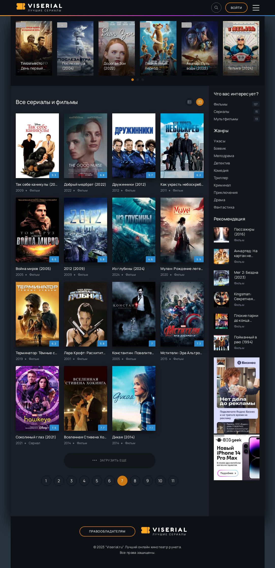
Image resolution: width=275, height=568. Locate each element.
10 (160, 481)
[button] (132, 79)
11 (173, 481)
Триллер (221, 177)
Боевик (220, 148)
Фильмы (221, 104)
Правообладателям (107, 531)
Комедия (221, 170)
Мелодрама (224, 155)
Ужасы (219, 141)
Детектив (222, 163)
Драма (219, 199)
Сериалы (221, 111)
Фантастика (224, 207)
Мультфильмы (226, 118)
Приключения (226, 192)
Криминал (222, 185)
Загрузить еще (109, 460)
